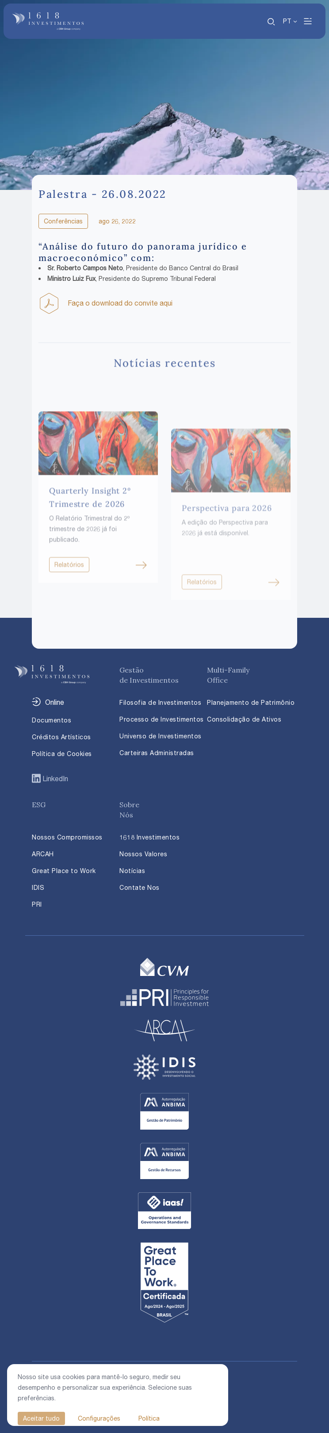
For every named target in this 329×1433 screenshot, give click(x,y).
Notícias (132, 870)
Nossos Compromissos (67, 837)
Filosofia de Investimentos (160, 702)
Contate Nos (139, 887)
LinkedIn (54, 778)
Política (149, 1418)
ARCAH (43, 854)
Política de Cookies (62, 753)
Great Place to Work (64, 870)
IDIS (38, 887)
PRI (37, 904)
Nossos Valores (143, 854)
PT (287, 21)
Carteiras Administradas (156, 752)
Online (54, 702)
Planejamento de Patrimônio (251, 702)
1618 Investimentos (149, 837)
